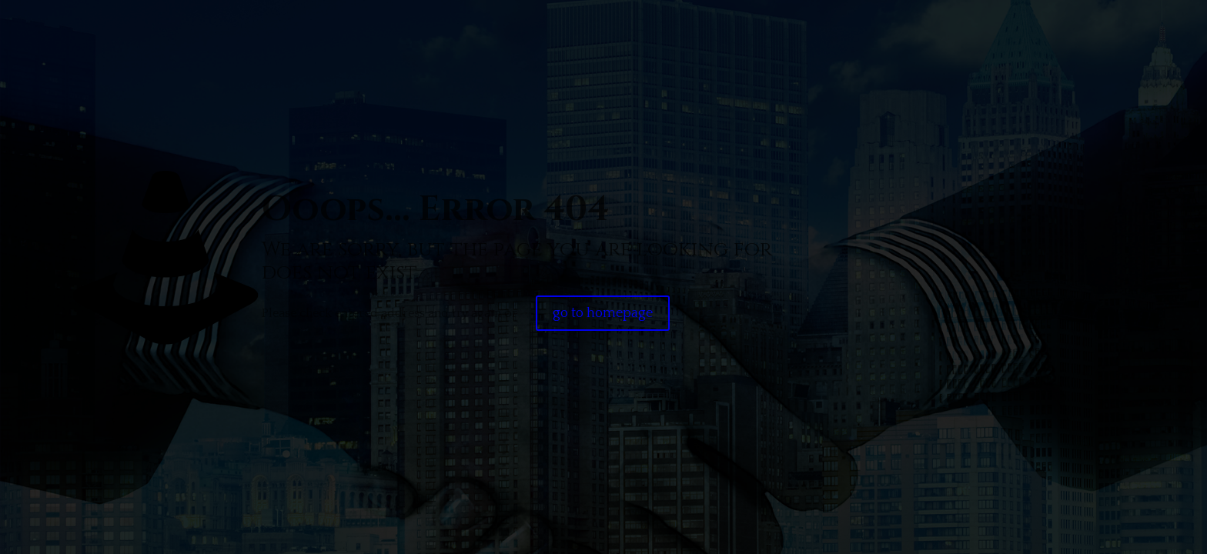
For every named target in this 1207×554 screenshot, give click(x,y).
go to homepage (603, 313)
